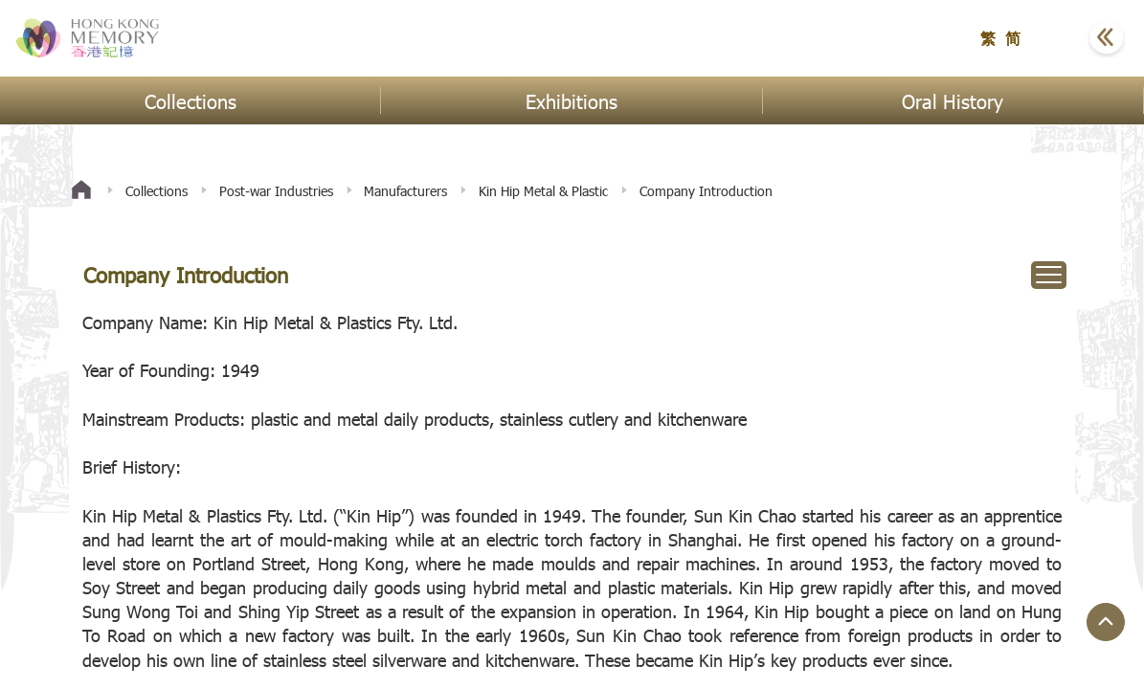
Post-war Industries (276, 191)
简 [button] (1013, 38)
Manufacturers (405, 191)
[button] (1059, 38)
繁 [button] (988, 38)
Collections (156, 191)
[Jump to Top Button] (1106, 622)
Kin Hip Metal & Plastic (543, 191)
